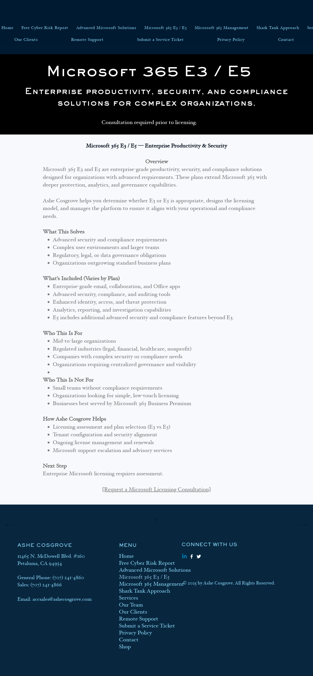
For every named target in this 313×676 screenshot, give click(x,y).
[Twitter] (199, 556)
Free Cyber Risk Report (140, 563)
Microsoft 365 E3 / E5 (140, 577)
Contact (128, 639)
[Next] (301, 525)
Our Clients (133, 611)
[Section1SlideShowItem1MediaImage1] (156, 520)
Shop (125, 646)
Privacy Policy (135, 632)
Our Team (131, 604)
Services (128, 597)
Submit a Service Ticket (140, 625)
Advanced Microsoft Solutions (140, 570)
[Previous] (12, 525)
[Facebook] (191, 556)
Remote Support (138, 618)
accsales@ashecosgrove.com (62, 599)
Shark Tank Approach (140, 590)
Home (126, 556)
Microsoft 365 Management (140, 584)
